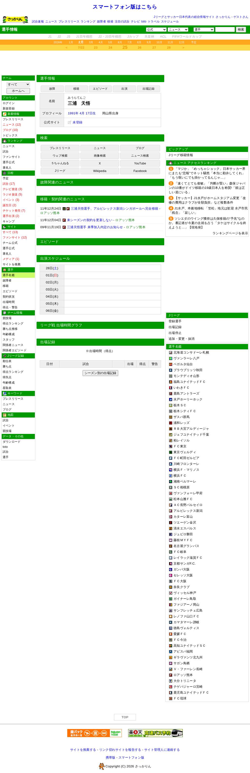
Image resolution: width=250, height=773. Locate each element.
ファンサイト (11, 157)
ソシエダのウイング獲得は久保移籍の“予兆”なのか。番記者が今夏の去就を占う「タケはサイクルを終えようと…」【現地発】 (207, 223)
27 (154, 47)
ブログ (7, 409)
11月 (170, 42)
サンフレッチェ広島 (187, 610)
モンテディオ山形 (186, 376)
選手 (6, 457)
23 (96, 47)
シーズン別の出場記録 (100, 373)
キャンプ (9, 221)
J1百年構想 (84, 36)
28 (169, 47)
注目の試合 (122, 21)
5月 (110, 42)
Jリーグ (60, 170)
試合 (6, 151)
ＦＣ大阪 (179, 581)
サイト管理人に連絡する (162, 750)
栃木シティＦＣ (184, 411)
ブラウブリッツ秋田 (187, 370)
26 (140, 47)
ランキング (88, 21)
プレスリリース (68, 21)
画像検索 (100, 155)
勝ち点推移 (10, 329)
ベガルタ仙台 (183, 364)
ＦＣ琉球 (179, 698)
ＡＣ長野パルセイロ (187, 505)
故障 (52, 88)
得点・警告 (10, 307)
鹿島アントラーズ (186, 393)
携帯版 (110, 757)
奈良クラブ (181, 587)
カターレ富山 (183, 516)
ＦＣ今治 (179, 640)
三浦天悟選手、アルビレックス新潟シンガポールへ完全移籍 (114, 208)
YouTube (140, 163)
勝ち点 (7, 366)
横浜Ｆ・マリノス (186, 470)
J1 (50, 36)
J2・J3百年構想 (110, 36)
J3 (68, 36)
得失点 (7, 377)
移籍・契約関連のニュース (62, 199)
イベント (9, 425)
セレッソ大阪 (183, 575)
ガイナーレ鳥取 (184, 599)
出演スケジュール (55, 258)
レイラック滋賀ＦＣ (187, 557)
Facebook (140, 171)
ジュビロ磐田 (183, 534)
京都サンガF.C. (184, 563)
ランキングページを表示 (230, 233)
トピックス (10, 135)
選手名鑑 (9, 275)
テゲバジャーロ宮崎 (187, 686)
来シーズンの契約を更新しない (89, 220)
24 (110, 47)
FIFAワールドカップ (187, 36)
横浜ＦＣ (179, 475)
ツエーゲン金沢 (184, 522)
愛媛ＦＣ (179, 634)
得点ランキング (13, 323)
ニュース (51, 21)
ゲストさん (240, 17)
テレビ (135, 21)
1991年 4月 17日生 (82, 113)
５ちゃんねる (60, 163)
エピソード (10, 291)
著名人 (7, 167)
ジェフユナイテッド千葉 (191, 434)
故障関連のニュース (57, 182)
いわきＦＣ (181, 387)
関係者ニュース (13, 345)
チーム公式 (10, 243)
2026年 (58, 42)
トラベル (154, 21)
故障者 (101, 21)
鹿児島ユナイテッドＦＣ (191, 692)
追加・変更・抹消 (181, 339)
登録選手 (175, 321)
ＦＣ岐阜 (179, 552)
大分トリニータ (184, 681)
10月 (159, 42)
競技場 (7, 318)
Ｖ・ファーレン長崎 (187, 669)
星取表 (7, 388)
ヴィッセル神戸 (184, 593)
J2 (59, 36)
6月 (120, 42)
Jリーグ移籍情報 (181, 155)
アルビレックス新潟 (187, 511)
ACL (163, 36)
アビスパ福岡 (183, 651)
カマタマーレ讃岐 (186, 622)
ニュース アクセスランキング (194, 163)
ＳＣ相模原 (181, 487)
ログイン (9, 103)
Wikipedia (99, 171)
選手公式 (9, 162)
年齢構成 (9, 334)
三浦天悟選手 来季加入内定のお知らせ (95, 227)
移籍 (110, 21)
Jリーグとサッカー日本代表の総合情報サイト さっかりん (192, 17)
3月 (91, 42)
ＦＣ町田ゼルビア (186, 458)
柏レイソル (181, 440)
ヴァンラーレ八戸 (186, 358)
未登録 (75, 122)
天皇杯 (149, 36)
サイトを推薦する (83, 750)
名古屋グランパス (186, 546)
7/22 (81, 47)
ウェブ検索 (60, 155)
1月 (71, 42)
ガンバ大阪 (181, 569)
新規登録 (9, 108)
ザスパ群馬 (181, 417)
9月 (149, 42)
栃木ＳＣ (179, 405)
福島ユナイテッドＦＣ (189, 382)
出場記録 (148, 88)
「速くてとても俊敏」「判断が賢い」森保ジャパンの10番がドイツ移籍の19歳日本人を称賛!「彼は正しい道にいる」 (207, 188)
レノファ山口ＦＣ (186, 616)
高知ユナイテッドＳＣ (189, 645)
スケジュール (170, 21)
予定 (193, 42)
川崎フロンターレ (186, 464)
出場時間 (9, 302)
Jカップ (133, 36)
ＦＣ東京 (179, 446)
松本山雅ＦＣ (183, 499)
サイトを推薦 (11, 264)
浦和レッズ (181, 423)
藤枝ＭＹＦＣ (183, 540)
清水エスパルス (184, 528)
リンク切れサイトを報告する (120, 750)
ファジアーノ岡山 (186, 604)
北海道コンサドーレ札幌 (191, 352)
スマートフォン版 (131, 757)
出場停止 (175, 333)
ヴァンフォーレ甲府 (187, 493)
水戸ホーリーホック (187, 399)
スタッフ (9, 339)
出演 (124, 88)
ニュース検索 (140, 155)
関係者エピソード (15, 350)
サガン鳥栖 (181, 663)
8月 (139, 42)
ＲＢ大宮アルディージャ (191, 428)
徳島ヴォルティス (186, 628)
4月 (101, 42)
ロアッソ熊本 (183, 675)
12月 (182, 42)
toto (143, 21)
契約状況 (9, 296)
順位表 (7, 361)
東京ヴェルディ (184, 452)
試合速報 (38, 21)
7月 (129, 42)
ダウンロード (11, 441)
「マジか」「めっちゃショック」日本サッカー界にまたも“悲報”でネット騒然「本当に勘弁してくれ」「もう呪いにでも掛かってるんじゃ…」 (207, 173)
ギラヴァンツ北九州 (187, 657)
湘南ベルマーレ (184, 481)
